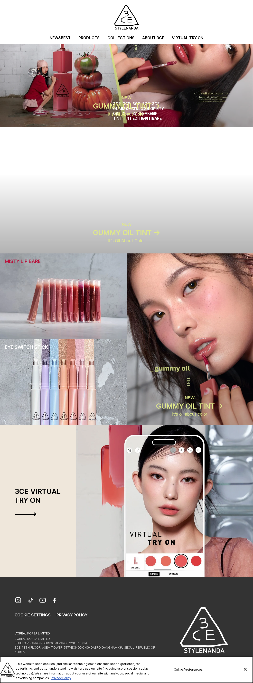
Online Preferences (188, 669)
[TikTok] (30, 601)
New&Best (60, 38)
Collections (120, 38)
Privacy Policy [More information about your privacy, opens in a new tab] (61, 678)
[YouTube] (42, 601)
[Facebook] (54, 601)
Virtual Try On (187, 38)
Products (89, 38)
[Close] (245, 669)
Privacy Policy (71, 615)
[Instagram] (18, 601)
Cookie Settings (33, 615)
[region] (126, 670)
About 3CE (153, 38)
